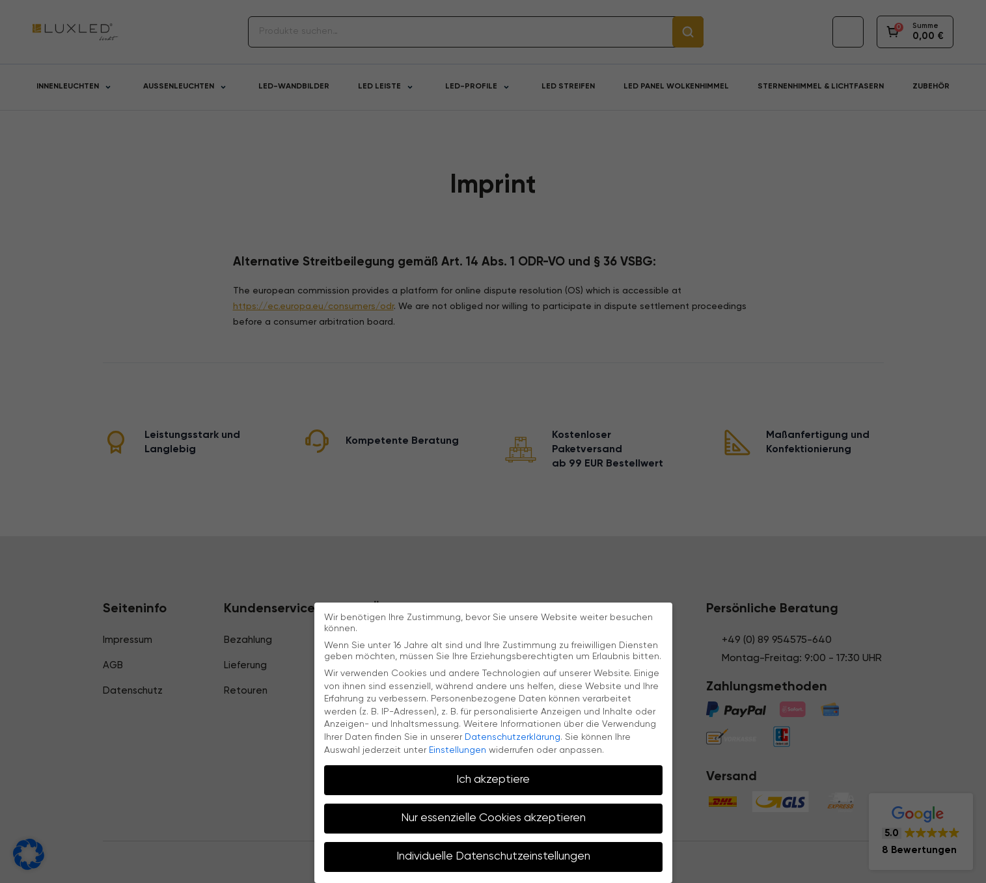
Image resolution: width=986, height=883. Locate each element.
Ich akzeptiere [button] (493, 779)
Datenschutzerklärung (512, 737)
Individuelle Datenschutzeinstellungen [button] (493, 856)
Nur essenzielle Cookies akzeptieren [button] (493, 818)
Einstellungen (457, 750)
